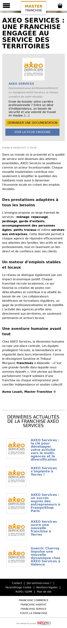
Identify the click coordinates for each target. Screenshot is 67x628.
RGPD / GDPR (24, 591)
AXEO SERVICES (21, 83)
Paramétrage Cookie (18, 587)
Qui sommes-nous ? (39, 583)
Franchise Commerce (33, 600)
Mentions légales (47, 587)
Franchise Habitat (33, 604)
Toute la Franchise (33, 613)
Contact (17, 583)
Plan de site (44, 591)
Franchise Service (33, 608)
